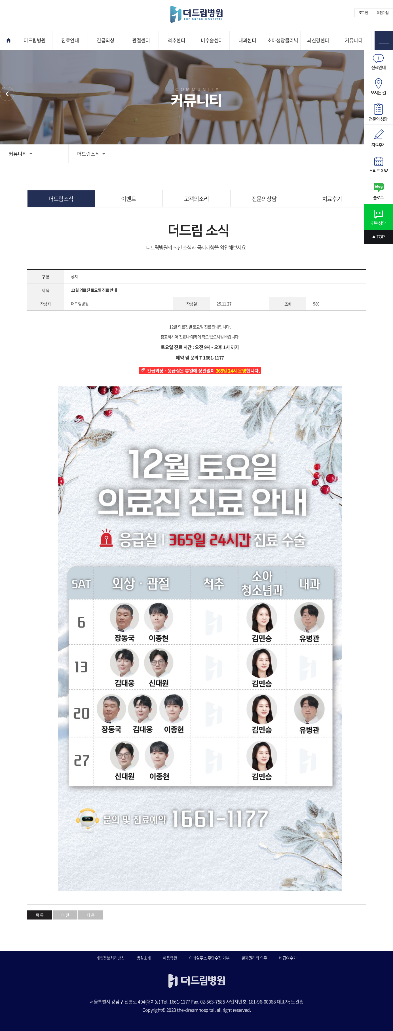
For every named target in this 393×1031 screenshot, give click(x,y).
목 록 (40, 915)
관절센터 (141, 40)
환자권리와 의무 (254, 958)
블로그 (378, 190)
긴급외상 (105, 40)
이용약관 (170, 958)
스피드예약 (378, 164)
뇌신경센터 (318, 40)
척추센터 (176, 40)
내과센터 (247, 40)
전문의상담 (264, 199)
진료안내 (70, 40)
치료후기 (332, 199)
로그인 (363, 12)
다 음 (91, 915)
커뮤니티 (353, 40)
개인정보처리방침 (110, 958)
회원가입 (382, 12)
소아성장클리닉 (282, 40)
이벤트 (128, 199)
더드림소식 (91, 153)
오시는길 (378, 86)
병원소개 (144, 958)
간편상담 (378, 217)
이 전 (65, 915)
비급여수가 (288, 958)
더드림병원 (35, 40)
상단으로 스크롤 (378, 237)
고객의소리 (196, 199)
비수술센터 (212, 40)
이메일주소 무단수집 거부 (209, 958)
